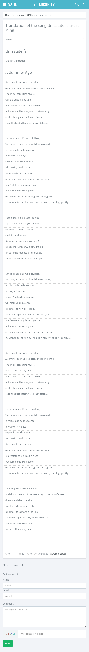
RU (10, 4)
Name (6, 579)
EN (15, 4)
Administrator (59, 553)
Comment (8, 603)
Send (7, 643)
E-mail (6, 590)
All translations (14, 15)
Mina (31, 15)
